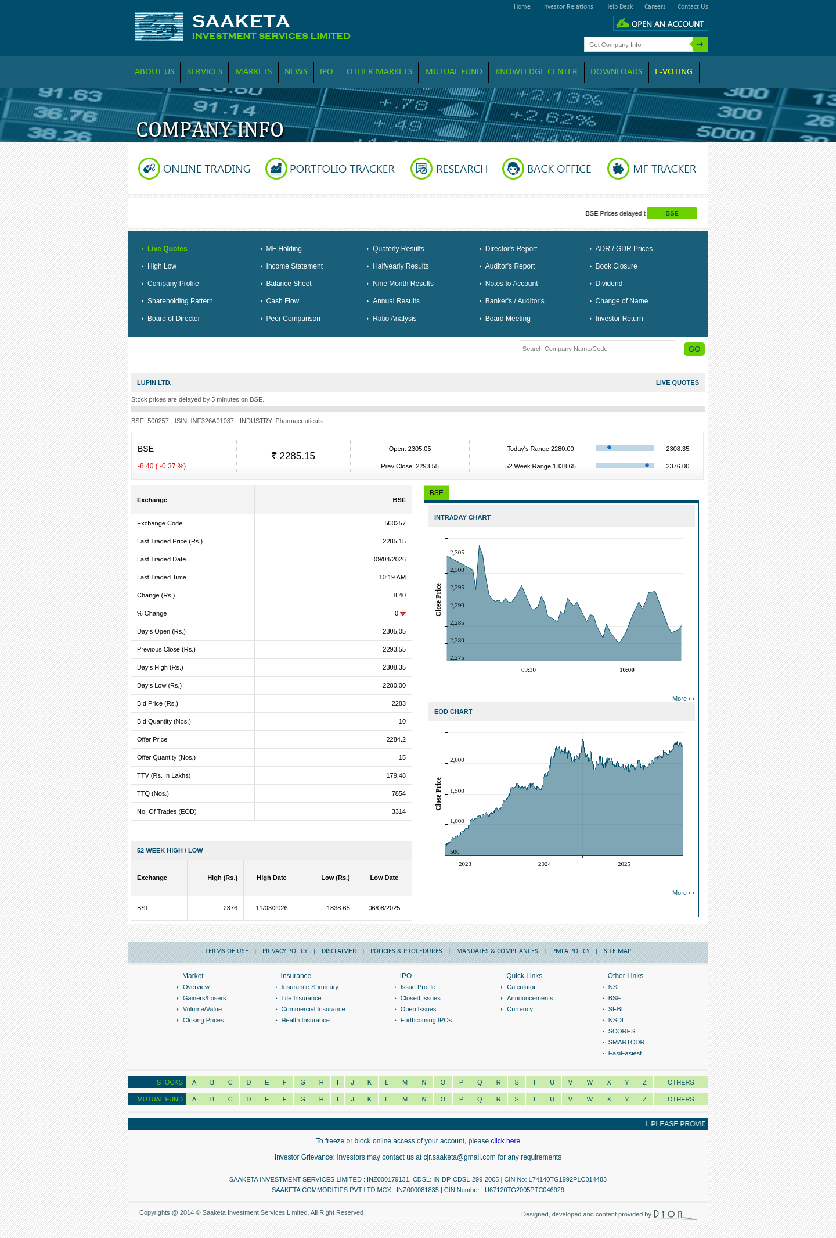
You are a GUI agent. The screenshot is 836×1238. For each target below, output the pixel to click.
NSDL (616, 1020)
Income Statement (294, 266)
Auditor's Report (510, 266)
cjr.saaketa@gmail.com (460, 1157)
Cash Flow (283, 301)
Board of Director (173, 318)
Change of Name (622, 301)
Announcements (530, 997)
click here (505, 1141)
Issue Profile (418, 986)
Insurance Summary (310, 986)
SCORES (621, 1031)
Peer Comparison (293, 318)
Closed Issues (421, 997)
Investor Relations (567, 6)
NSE (615, 986)
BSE (672, 213)
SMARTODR (626, 1042)
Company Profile (173, 284)
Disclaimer (339, 951)
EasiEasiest (625, 1053)
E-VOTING (674, 72)
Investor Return (619, 318)
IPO (326, 72)
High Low (161, 266)
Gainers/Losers (204, 997)
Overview (196, 986)
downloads (616, 72)
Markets (253, 72)
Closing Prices (203, 1020)
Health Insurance (306, 1020)
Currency (520, 1009)
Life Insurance (302, 997)
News (295, 72)
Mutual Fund (453, 72)
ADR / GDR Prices (624, 249)
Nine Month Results (403, 284)
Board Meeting (508, 318)
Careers (655, 6)
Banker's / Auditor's (515, 301)
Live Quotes (167, 249)
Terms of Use (226, 951)
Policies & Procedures (406, 951)
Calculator (521, 986)
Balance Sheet (289, 284)
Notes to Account (511, 284)
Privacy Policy (285, 951)
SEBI (615, 1009)
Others (681, 1082)
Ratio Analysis (394, 318)
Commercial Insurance (313, 1009)
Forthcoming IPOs (426, 1020)
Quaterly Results (398, 249)
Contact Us (693, 6)
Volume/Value (202, 1009)
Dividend (609, 284)
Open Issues (419, 1009)
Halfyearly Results (401, 266)
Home (522, 6)
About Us (154, 72)
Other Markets (379, 72)
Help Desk (619, 6)
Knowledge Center (536, 72)
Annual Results (396, 301)
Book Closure (616, 266)
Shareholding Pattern (180, 301)
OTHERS (681, 1099)
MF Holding (284, 249)
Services (204, 72)
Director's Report (511, 249)
